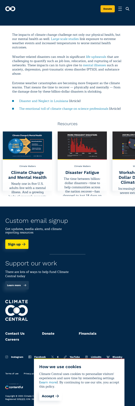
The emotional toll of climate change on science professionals (63, 108)
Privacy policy (31, 373)
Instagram (14, 357)
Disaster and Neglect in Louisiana (43, 101)
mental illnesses (94, 65)
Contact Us (15, 333)
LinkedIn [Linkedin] (93, 357)
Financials (88, 333)
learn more (48, 382)
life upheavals (96, 56)
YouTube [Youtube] (72, 357)
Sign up (17, 244)
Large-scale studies (65, 39)
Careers (12, 339)
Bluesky (114, 357)
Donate (107, 8)
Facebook (37, 357)
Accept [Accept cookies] (50, 396)
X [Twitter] (55, 357)
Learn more (17, 285)
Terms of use (11, 373)
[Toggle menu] (120, 9)
